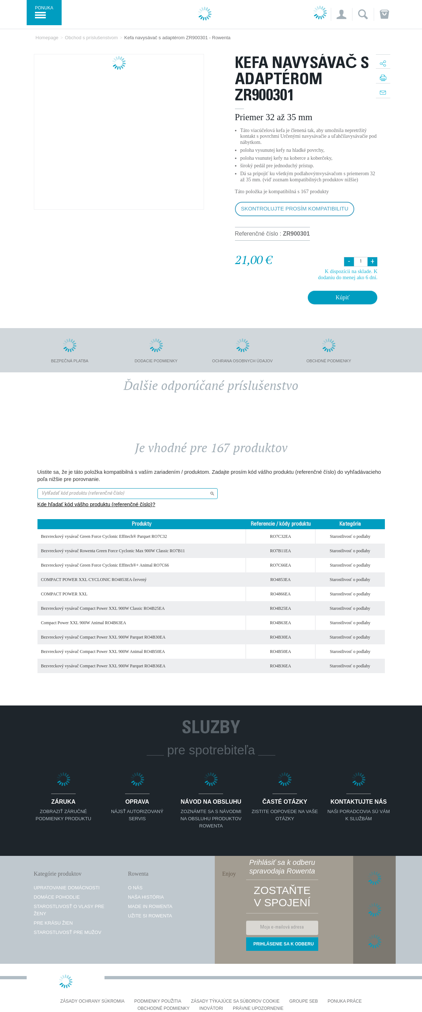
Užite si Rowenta (150, 915)
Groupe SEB (303, 1001)
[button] (341, 14)
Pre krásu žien (53, 923)
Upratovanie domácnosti (67, 887)
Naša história (146, 897)
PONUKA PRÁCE (345, 1001)
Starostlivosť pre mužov (68, 932)
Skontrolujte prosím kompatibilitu (294, 208)
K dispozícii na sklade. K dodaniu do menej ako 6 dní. (347, 274)
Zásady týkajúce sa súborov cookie (235, 1001)
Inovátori (211, 1008)
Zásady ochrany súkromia (92, 1001)
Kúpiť (343, 297)
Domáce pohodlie (57, 897)
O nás (135, 887)
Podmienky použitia (157, 1001)
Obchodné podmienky (163, 1008)
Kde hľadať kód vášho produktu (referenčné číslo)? (96, 504)
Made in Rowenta (150, 906)
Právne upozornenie (258, 1008)
